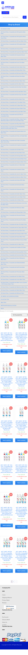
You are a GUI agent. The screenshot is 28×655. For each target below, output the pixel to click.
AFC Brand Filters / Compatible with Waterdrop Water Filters (14, 287)
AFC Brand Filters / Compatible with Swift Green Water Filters (13, 268)
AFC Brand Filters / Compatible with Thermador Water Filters (12, 272)
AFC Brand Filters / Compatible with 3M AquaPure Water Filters (13, 32)
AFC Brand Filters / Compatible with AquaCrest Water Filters (14, 51)
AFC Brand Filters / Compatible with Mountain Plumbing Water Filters (13, 216)
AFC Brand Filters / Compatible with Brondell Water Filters (13, 91)
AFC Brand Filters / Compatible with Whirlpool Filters (12, 293)
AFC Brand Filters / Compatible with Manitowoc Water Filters (12, 208)
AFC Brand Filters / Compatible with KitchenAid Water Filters (12, 185)
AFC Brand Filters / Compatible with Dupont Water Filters (13, 108)
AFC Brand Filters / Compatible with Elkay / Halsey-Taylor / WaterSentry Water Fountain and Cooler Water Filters (14, 119)
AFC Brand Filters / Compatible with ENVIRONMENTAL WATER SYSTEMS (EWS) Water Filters (13, 127)
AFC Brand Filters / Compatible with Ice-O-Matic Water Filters (13, 165)
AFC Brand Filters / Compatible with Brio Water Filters (12, 84)
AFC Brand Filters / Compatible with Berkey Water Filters (13, 70)
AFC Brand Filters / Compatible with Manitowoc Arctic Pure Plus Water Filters (14, 203)
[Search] (25, 17)
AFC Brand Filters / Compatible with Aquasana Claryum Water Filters (13, 55)
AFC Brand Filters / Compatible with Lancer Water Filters (13, 197)
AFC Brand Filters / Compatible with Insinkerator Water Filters (13, 170)
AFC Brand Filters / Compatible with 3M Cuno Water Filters (14, 41)
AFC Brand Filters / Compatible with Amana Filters (12, 48)
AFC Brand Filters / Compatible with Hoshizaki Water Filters (14, 158)
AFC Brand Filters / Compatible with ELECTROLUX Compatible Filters (12, 115)
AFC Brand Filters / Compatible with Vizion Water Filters (13, 279)
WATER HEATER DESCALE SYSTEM (8, 305)
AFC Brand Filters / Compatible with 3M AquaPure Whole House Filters (13, 37)
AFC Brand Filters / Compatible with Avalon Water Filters (13, 67)
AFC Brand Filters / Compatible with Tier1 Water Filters (13, 276)
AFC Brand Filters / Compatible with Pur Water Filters (12, 244)
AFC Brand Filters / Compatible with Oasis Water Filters (13, 230)
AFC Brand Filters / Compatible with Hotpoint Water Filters (14, 161)
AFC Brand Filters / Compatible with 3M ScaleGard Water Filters (13, 45)
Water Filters (3, 302)
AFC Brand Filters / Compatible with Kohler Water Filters (13, 194)
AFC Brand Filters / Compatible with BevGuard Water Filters (14, 73)
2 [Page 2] (13, 581)
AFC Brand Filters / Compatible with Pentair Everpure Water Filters (14, 240)
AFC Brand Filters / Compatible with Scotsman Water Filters (14, 255)
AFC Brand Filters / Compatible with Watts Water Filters (13, 290)
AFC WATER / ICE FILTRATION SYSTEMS (9, 296)
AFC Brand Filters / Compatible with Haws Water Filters (13, 152)
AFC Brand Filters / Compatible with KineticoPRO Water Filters (13, 181)
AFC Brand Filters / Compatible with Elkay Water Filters (13, 123)
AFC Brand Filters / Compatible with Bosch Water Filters (13, 81)
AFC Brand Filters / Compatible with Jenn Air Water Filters (13, 174)
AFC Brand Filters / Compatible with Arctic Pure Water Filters (12, 63)
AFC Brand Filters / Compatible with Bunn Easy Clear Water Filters (14, 95)
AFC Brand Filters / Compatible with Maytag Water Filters (13, 212)
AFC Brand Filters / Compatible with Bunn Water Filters (13, 99)
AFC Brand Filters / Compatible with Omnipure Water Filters (14, 233)
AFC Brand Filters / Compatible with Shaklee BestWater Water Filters (13, 263)
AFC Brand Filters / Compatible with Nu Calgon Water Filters (14, 227)
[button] (2, 2)
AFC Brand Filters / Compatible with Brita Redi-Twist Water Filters (14, 87)
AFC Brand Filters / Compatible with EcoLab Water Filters (13, 111)
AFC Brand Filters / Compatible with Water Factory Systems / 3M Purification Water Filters (14, 283)
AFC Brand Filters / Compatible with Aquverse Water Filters (14, 59)
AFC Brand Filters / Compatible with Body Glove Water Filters (13, 77)
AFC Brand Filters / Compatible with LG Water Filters (12, 200)
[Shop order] (19, 314)
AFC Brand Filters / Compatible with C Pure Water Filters (13, 102)
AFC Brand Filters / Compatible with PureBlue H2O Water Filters (13, 248)
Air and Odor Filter (5, 299)
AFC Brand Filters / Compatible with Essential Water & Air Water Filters (13, 132)
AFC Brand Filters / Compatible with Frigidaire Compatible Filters (13, 145)
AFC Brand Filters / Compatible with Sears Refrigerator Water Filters (13, 258)
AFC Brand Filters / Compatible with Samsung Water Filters (14, 252)
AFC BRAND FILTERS (5, 29)
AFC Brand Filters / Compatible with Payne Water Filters (13, 236)
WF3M (2, 308)
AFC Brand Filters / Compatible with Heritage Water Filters (13, 155)
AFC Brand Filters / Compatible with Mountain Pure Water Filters (13, 220)
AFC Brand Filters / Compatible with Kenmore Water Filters (13, 177)
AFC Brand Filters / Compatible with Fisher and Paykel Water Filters (14, 136)
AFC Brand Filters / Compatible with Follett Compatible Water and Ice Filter (13, 141)
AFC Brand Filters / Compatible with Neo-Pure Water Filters (14, 224)
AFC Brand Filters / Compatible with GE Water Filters (12, 149)
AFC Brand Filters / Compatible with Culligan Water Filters (13, 105)
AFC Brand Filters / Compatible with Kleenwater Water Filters (12, 190)
